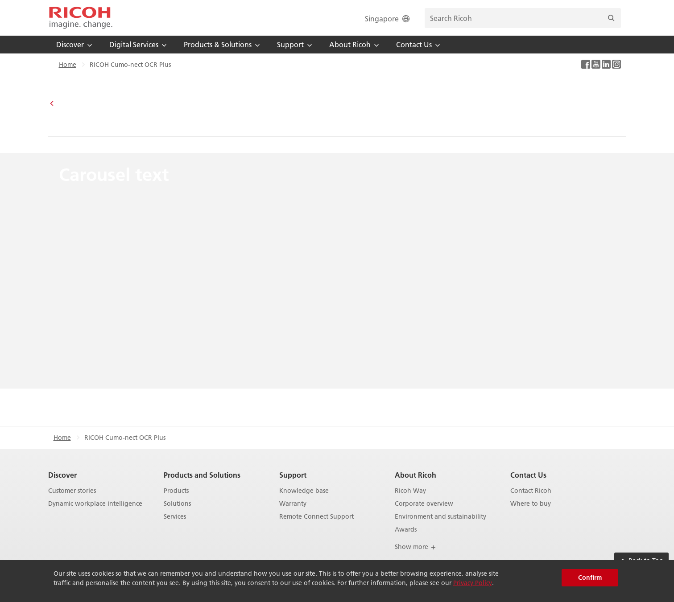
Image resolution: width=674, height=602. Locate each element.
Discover (62, 475)
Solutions (177, 504)
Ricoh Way (410, 491)
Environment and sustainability (440, 516)
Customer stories (72, 491)
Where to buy (530, 504)
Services (175, 516)
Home (67, 65)
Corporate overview (424, 504)
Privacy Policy (472, 583)
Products (176, 491)
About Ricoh (415, 475)
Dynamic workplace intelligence (95, 504)
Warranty (292, 504)
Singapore (388, 18)
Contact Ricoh (530, 491)
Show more (415, 547)
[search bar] (523, 18)
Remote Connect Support (316, 516)
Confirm (590, 577)
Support (292, 475)
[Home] (80, 18)
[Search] (611, 18)
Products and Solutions (202, 475)
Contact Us (528, 475)
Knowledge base (304, 491)
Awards (406, 529)
